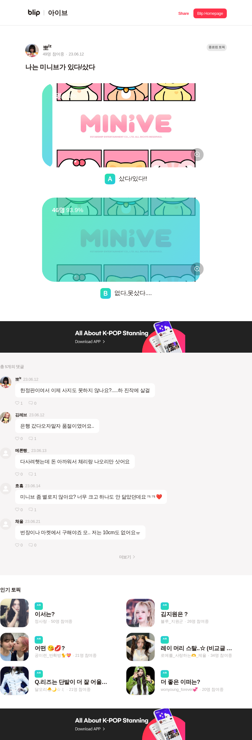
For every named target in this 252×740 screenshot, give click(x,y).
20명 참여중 (212, 689)
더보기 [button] (125, 557)
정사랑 (41, 621)
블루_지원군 (172, 621)
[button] (183, 12)
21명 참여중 (86, 655)
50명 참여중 (61, 621)
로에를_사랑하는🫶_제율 (183, 655)
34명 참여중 (221, 655)
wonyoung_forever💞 (179, 689)
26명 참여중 (198, 621)
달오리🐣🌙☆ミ (50, 689)
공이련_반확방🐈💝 (53, 655)
